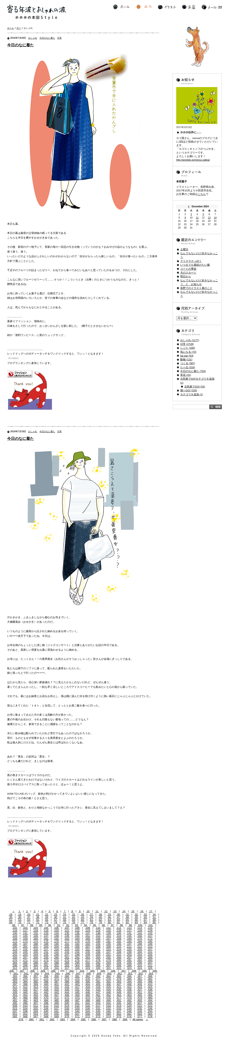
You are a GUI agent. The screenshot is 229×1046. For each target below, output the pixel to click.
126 (119, 930)
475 (98, 997)
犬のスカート (188, 272)
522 (150, 1005)
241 (150, 952)
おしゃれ (32, 38)
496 (25, 1003)
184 (140, 941)
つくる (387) (187, 363)
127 (129, 930)
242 (15, 954)
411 (15, 987)
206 (77, 946)
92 (68, 925)
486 (67, 1000)
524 (25, 1008)
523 (15, 1008)
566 (25, 1016)
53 (20, 919)
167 (108, 938)
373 (56, 979)
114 (140, 927)
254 (140, 954)
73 (47, 922)
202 (36, 946)
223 (108, 949)
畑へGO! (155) (188, 390)
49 (136, 917)
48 (127, 917)
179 (88, 941)
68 (154, 919)
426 (25, 989)
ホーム (121, 7)
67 (145, 919)
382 (150, 979)
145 (25, 936)
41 (64, 917)
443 (56, 992)
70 (20, 922)
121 (67, 930)
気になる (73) (188, 352)
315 (46, 968)
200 (15, 946)
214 (15, 949)
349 (99, 973)
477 (119, 997)
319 (88, 968)
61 (91, 919)
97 (112, 925)
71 (29, 922)
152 (98, 936)
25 (73, 914)
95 (94, 925)
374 (67, 979)
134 (56, 933)
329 (43, 970)
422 (129, 987)
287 (46, 962)
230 (36, 952)
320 (98, 968)
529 (77, 1008)
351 (120, 973)
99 (130, 925)
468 (25, 997)
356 (25, 976)
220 (77, 949)
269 (150, 957)
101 (150, 925)
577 (140, 1016)
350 (109, 973)
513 (56, 1005)
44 (91, 917)
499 (56, 1003)
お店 (188, 7)
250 (98, 954)
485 (56, 1000)
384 (25, 981)
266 (119, 957)
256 (15, 957)
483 (36, 1000)
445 (77, 992)
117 (25, 930)
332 (71, 970)
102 (15, 927)
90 (50, 925)
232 (56, 952)
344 (47, 973)
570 (67, 1016)
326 (12, 970)
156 (140, 936)
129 (150, 930)
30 (118, 914)
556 (67, 1013)
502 (88, 1003)
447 (98, 992)
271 (25, 960)
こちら (202, 194)
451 (140, 992)
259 (46, 957)
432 (88, 989)
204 (56, 946)
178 (77, 941)
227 (150, 949)
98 (121, 925)
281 (129, 960)
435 (119, 989)
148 (56, 936)
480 (150, 997)
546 (108, 1011)
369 (15, 979)
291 (88, 962)
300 (36, 965)
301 (46, 965)
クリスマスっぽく (191, 261)
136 (77, 933)
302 (56, 965)
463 (119, 995)
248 (77, 954)
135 (67, 933)
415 (56, 987)
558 (88, 1013)
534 (129, 1008)
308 (119, 965)
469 (36, 997)
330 (53, 970)
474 (88, 997)
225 (129, 949)
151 (88, 936)
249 (88, 954)
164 (77, 938)
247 (67, 954)
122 (77, 930)
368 (150, 976)
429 (56, 989)
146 (36, 936)
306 (98, 965)
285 (25, 962)
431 (77, 989)
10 (88, 911)
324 (140, 968)
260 (56, 957)
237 (108, 952)
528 (67, 1008)
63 (109, 919)
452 (150, 992)
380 (129, 979)
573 (98, 1016)
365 (119, 976)
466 (150, 995)
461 (98, 995)
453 (15, 995)
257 (25, 957)
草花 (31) (185, 375)
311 (150, 965)
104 (36, 927)
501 (77, 1003)
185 (150, 941)
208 (98, 946)
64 (118, 919)
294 (119, 962)
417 (77, 987)
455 (36, 995)
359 (56, 976)
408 (129, 984)
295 (129, 962)
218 (56, 949)
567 (36, 1016)
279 (108, 960)
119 (46, 930)
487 (77, 1000)
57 (55, 919)
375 (77, 979)
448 (108, 992)
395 (140, 981)
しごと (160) (187, 348)
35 (10, 917)
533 (119, 1008)
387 (56, 981)
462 (108, 995)
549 (140, 1011)
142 (140, 933)
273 (46, 960)
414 (46, 987)
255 (150, 954)
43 (82, 917)
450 (129, 992)
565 (15, 1016)
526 (46, 1008)
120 (56, 930)
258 (36, 957)
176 (56, 941)
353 (140, 973)
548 (129, 1011)
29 (109, 914)
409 (140, 984)
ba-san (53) (186, 355)
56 (47, 919)
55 (38, 919)
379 (119, 979)
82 (127, 922)
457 (56, 995)
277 (88, 960)
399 (36, 984)
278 (98, 960)
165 (88, 938)
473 (77, 997)
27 (91, 914)
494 (150, 1000)
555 (56, 1013)
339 (144, 970)
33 (145, 914)
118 (36, 930)
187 (25, 944)
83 (136, 922)
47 (118, 917)
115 (150, 927)
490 (108, 1000)
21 (38, 914)
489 (98, 1000)
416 (67, 987)
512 (46, 1005)
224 (119, 949)
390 (88, 981)
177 (67, 941)
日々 (144, 7)
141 (129, 933)
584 (73, 1019)
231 (46, 952)
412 (25, 987)
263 (88, 957)
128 (140, 930)
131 (25, 933)
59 (73, 919)
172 (15, 941)
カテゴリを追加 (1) (191, 394)
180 (98, 941)
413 (36, 987)
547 (119, 1011)
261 (67, 957)
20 (29, 914)
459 (77, 995)
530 (88, 1008)
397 (15, 984)
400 (46, 984)
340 (155, 970)
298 (15, 965)
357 (36, 976)
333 (82, 970)
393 (119, 981)
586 (94, 1019)
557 (77, 1013)
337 (124, 970)
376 (88, 979)
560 (108, 1013)
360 (67, 976)
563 (140, 1013)
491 (119, 1000)
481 (15, 1000)
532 (108, 1008)
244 (36, 954)
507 (140, 1003)
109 (88, 927)
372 (46, 979)
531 (98, 1008)
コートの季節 (188, 268)
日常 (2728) (187, 344)
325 (150, 968)
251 (108, 954)
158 (15, 938)
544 (88, 1011)
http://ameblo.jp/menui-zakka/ (193, 159)
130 (15, 933)
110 (98, 927)
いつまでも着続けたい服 (195, 264)
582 (52, 1019)
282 (140, 960)
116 (15, 930)
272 (36, 960)
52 (10, 919)
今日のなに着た (47, 38)
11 (97, 911)
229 (25, 952)
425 (15, 989)
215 (25, 949)
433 (98, 989)
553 (36, 1013)
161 (46, 938)
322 (119, 968)
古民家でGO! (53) (194, 386)
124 (98, 930)
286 (36, 962)
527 (56, 1008)
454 (25, 995)
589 (125, 1019)
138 (98, 933)
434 (108, 989)
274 (56, 960)
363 (98, 976)
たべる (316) (187, 367)
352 (130, 973)
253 (129, 954)
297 (150, 962)
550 (150, 1011)
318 (77, 968)
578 (150, 1016)
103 (25, 927)
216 (36, 949)
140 (119, 933)
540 (46, 1011)
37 (29, 917)
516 (88, 1005)
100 (140, 925)
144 (15, 936)
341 (16, 973)
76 (73, 922)
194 (98, 944)
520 (129, 1005)
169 (129, 938)
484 (46, 1000)
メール (211, 7)
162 (56, 938)
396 (150, 981)
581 (42, 1019)
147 (46, 936)
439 (15, 992)
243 (25, 954)
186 (15, 944)
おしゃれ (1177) (189, 340)
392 (108, 981)
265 (108, 957)
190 (56, 944)
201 (25, 946)
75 (64, 922)
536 (150, 1008)
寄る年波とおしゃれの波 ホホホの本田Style (36, 12)
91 (59, 925)
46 (109, 917)
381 (140, 979)
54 (29, 919)
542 (67, 1011)
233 (67, 952)
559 (98, 1013)
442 (46, 992)
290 (77, 962)
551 (15, 1013)
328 (32, 970)
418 (88, 987)
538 (25, 1011)
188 (36, 944)
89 (40, 925)
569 (56, 1016)
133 (46, 933)
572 (88, 1016)
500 (67, 1003)
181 (108, 941)
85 (154, 922)
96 (103, 925)
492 (129, 1000)
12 (106, 911)
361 (77, 976)
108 (77, 927)
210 (119, 946)
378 (108, 979)
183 (129, 941)
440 (25, 992)
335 (103, 970)
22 (47, 914)
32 (136, 914)
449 (119, 992)
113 (129, 927)
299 (25, 965)
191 (67, 944)
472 (67, 997)
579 (21, 1019)
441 (36, 992)
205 (67, 946)
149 (67, 936)
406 (108, 984)
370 (25, 979)
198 (140, 944)
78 (91, 922)
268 (140, 957)
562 (129, 1013)
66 (136, 919)
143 (150, 933)
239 (129, 952)
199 (150, 944)
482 (25, 1000)
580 (31, 1019)
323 (129, 968)
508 (150, 1003)
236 (98, 952)
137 (88, 933)
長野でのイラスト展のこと (196, 288)
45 (100, 917)
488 (88, 1000)
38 (38, 917)
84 (145, 922)
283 (150, 960)
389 (77, 981)
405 (98, 984)
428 (46, 989)
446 (88, 992)
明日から (185, 276)
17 (151, 911)
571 (77, 1016)
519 (119, 1005)
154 (119, 936)
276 (77, 960)
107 (67, 927)
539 (36, 1011)
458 (67, 995)
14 (124, 911)
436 (129, 989)
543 (77, 1011)
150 (77, 936)
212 (140, 946)
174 (36, 941)
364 (108, 976)
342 (26, 973)
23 (55, 914)
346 (67, 973)
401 (56, 984)
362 (88, 976)
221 (88, 949)
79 (100, 922)
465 (140, 995)
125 (108, 930)
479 (140, 997)
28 (100, 914)
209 (108, 946)
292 (98, 962)
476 (108, 997)
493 (140, 1000)
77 (82, 922)
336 (113, 970)
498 (46, 1003)
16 (142, 911)
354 (151, 973)
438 (150, 989)
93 (76, 925)
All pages (137, 1019)
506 (129, 1003)
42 (73, 917)
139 (108, 933)
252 (119, 954)
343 (36, 973)
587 (104, 1019)
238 (119, 952)
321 (108, 968)
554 (46, 1013)
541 (56, 1011)
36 (20, 917)
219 (67, 949)
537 (15, 1011)
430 (67, 989)
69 (10, 922)
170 (140, 938)
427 (36, 989)
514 (67, 1005)
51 (154, 917)
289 (67, 962)
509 (15, 1005)
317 (67, 968)
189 (46, 944)
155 (129, 936)
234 (77, 952)
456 (46, 995)
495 (15, 1003)
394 (129, 981)
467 (15, 997)
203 (46, 946)
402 (67, 984)
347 (78, 973)
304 (77, 965)
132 (36, 933)
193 (88, 944)
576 (129, 1016)
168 (119, 938)
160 (36, 938)
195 (108, 944)
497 (36, 1003)
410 (150, 984)
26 (82, 914)
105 (46, 927)
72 (38, 922)
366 (129, 976)
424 (150, 987)
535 (140, 1008)
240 (140, 952)
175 (46, 941)
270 (15, 960)
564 (150, 1013)
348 (88, 973)
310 (140, 965)
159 (25, 938)
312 (15, 968)
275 (67, 960)
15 (133, 911)
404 (88, 984)
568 (46, 1016)
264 (98, 957)
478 (129, 997)
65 (127, 919)
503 (98, 1003)
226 (140, 949)
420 (108, 987)
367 (140, 976)
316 (56, 968)
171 (150, 938)
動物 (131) (186, 359)
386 (46, 981)
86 (14, 925)
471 (56, 997)
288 (56, 962)
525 (36, 1008)
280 (119, 960)
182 (119, 941)
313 (25, 968)
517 (98, 1005)
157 (150, 936)
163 (67, 938)
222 (98, 949)
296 (140, 962)
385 (36, 981)
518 (108, 1005)
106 (56, 927)
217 (46, 949)
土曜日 (184, 249)
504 (108, 1003)
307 (108, 965)
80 (109, 922)
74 (55, 922)
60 (82, 919)
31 (127, 914)
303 (67, 965)
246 (56, 954)
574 (108, 1016)
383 (15, 981)
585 (83, 1019)
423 (140, 987)
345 (57, 973)
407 (119, 984)
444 (67, 992)
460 (88, 995)
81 (118, 922)
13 (115, 911)
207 (88, 946)
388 (67, 981)
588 (114, 1019)
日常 (59, 38)
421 (119, 987)
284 (15, 962)
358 (46, 976)
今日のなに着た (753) (193, 371)
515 (77, 1005)
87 (23, 925)
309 (129, 965)
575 (119, 1016)
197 (129, 944)
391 (98, 981)
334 (92, 970)
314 (36, 968)
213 (150, 946)
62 (100, 919)
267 (129, 957)
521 (140, 1005)
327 (22, 970)
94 (85, 925)
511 (36, 1005)
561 (119, 1013)
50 (145, 917)
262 (77, 957)
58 (64, 919)
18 (10, 914)
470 (46, 997)
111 (108, 927)
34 (154, 914)
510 (25, 1005)
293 (108, 962)
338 (134, 970)
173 (25, 941)
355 (15, 976)
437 (140, 989)
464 (129, 995)
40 (55, 917)
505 (119, 1003)
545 (98, 1011)
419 (98, 987)
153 (108, 936)
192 (77, 944)
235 (88, 952)
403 (77, 984)
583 (63, 1019)
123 (88, 930)
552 (25, 1013)
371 (36, 979)
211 (129, 946)
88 (32, 925)
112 (119, 927)
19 (20, 914)
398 (25, 984)
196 (119, 944)
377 (98, 979)
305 (88, 965)
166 (98, 938)
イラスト (167, 7)
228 (15, 952)
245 (46, 954)
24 (64, 914)
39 (47, 917)
